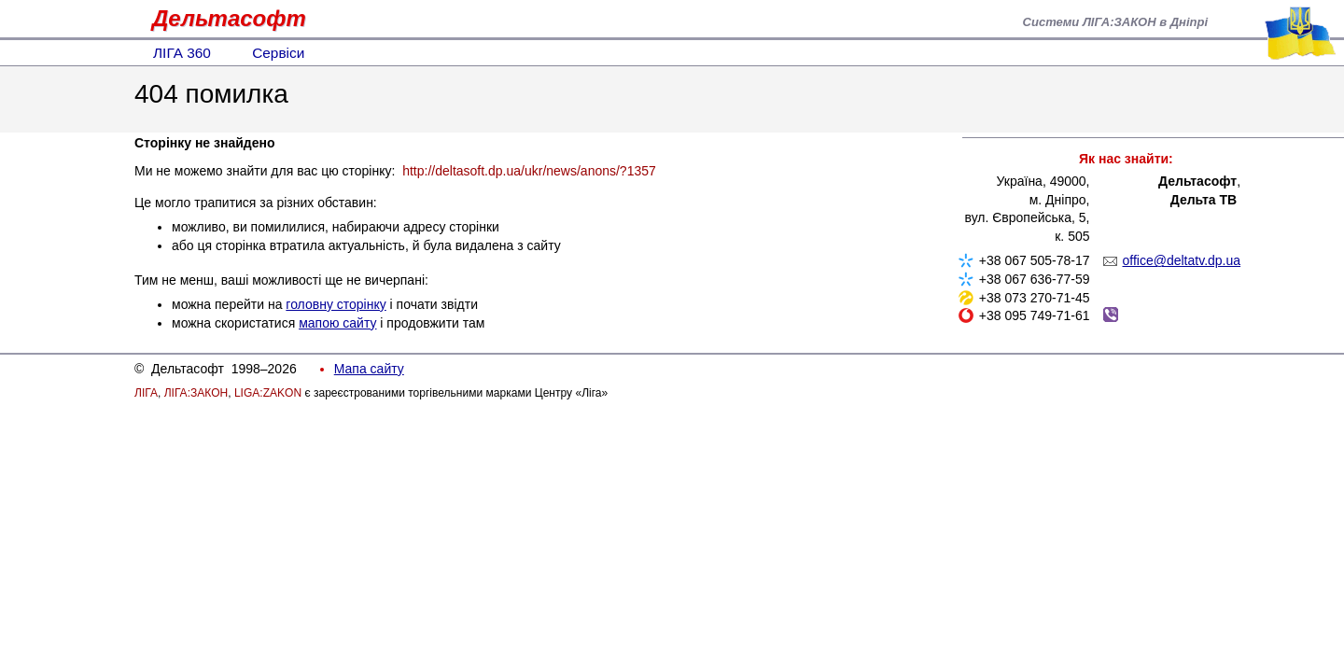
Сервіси (278, 53)
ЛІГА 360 (182, 53)
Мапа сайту (369, 368)
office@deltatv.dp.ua (1182, 260)
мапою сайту (337, 322)
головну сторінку (335, 304)
